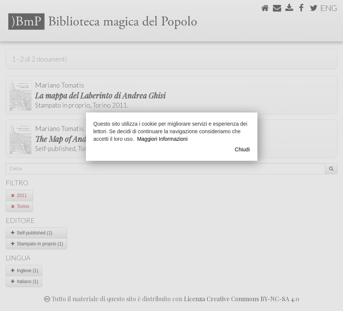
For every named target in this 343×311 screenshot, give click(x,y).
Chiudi (242, 149)
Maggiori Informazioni (162, 139)
